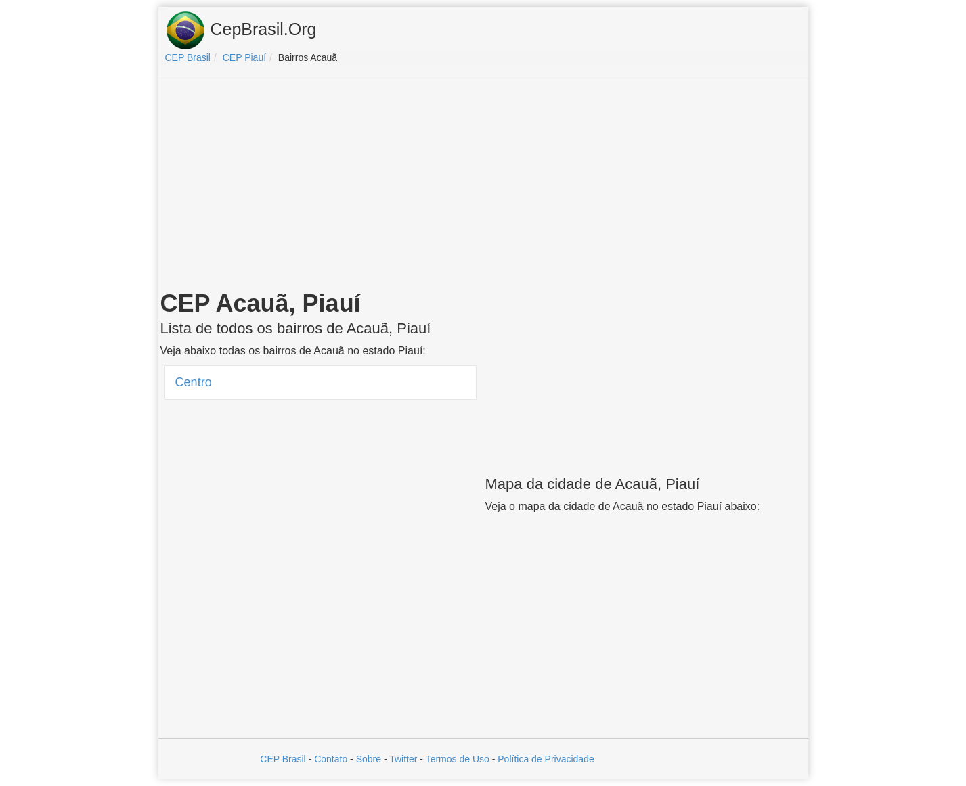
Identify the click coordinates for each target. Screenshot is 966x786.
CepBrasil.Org (241, 30)
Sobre (368, 759)
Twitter (403, 759)
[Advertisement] (483, 186)
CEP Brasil (282, 759)
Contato (330, 759)
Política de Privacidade (546, 759)
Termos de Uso (457, 759)
